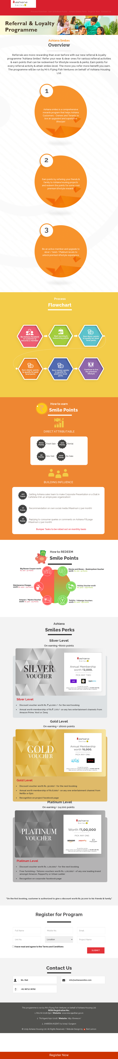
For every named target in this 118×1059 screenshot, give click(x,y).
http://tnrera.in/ (74, 1018)
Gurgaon (72, 1024)
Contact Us (99, 12)
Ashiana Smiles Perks (71, 12)
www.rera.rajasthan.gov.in (72, 1013)
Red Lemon (89, 1029)
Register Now (87, 12)
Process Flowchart (32, 12)
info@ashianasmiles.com (80, 980)
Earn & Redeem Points (51, 12)
